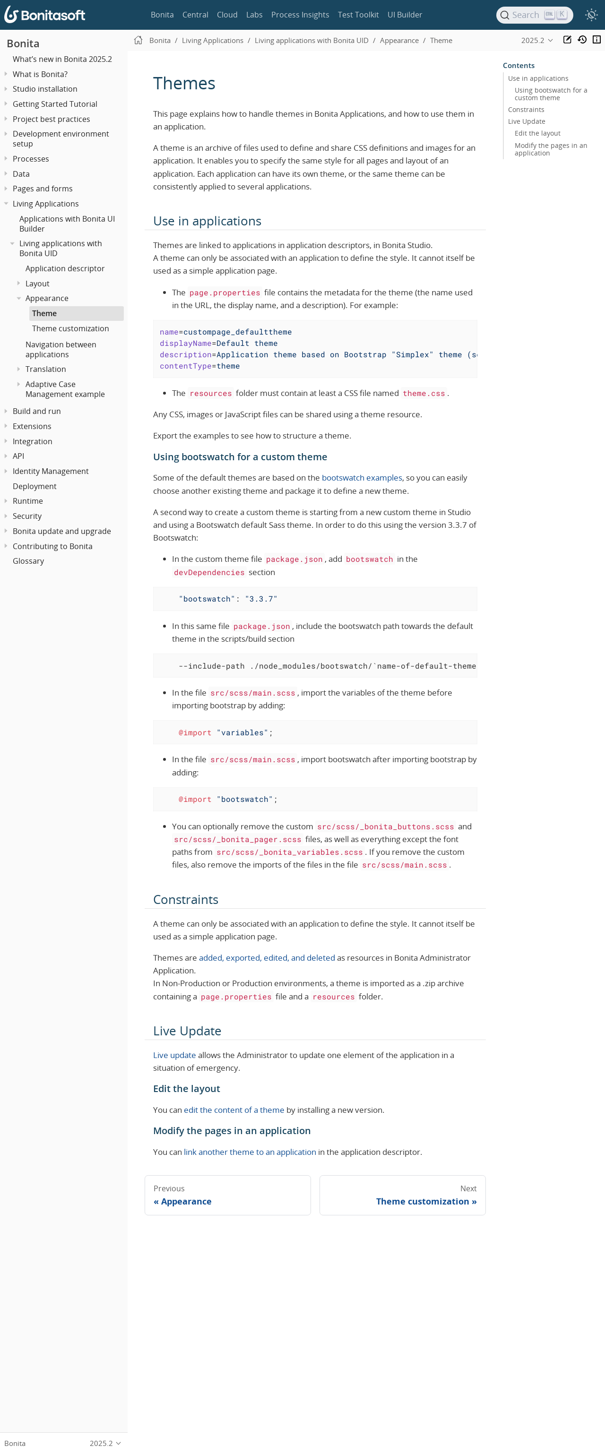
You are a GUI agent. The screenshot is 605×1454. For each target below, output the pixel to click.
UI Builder (405, 14)
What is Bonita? (40, 74)
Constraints (526, 109)
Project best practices (51, 119)
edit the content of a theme (234, 1109)
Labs (254, 14)
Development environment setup (61, 139)
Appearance (47, 298)
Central (195, 14)
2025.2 (532, 40)
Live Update (526, 121)
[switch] (591, 15)
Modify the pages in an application (551, 149)
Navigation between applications (61, 349)
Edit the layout (538, 133)
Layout (38, 283)
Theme (44, 313)
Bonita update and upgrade (62, 531)
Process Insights (300, 14)
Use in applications (538, 78)
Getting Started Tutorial (55, 104)
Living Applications (46, 203)
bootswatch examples (362, 477)
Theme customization (70, 328)
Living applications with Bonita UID (60, 248)
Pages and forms (43, 188)
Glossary (28, 561)
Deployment (35, 486)
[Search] (535, 15)
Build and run (37, 411)
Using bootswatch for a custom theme (551, 94)
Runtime (28, 501)
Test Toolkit (358, 14)
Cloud (227, 14)
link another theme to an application (250, 1151)
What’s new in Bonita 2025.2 (62, 59)
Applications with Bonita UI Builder (67, 224)
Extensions (32, 426)
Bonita (162, 14)
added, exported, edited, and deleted (267, 957)
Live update (174, 1055)
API (18, 456)
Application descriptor (65, 268)
